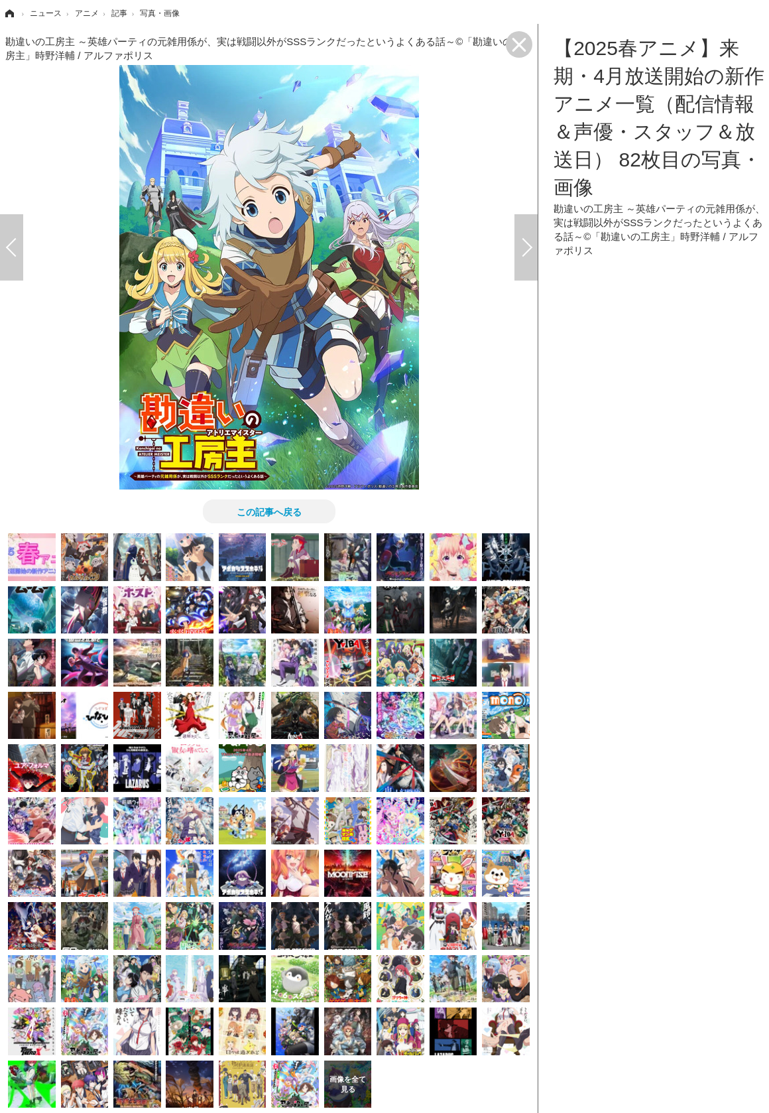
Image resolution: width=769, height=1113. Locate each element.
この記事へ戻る (269, 511)
